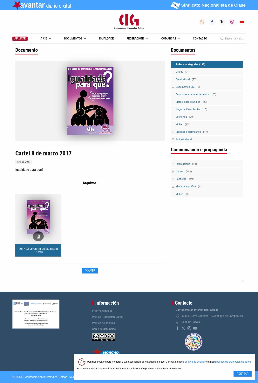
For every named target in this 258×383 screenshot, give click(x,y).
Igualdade (106, 38)
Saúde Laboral (184, 139)
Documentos (75, 38)
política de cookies (195, 361)
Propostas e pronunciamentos (196, 94)
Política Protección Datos (107, 316)
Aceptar (242, 373)
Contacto (200, 38)
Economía (185, 116)
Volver (90, 270)
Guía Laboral (186, 79)
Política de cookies (103, 322)
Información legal (102, 310)
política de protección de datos (233, 361)
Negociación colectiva (191, 109)
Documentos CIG (188, 86)
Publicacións (186, 163)
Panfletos (185, 178)
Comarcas (170, 38)
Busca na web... (232, 38)
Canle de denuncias (104, 328)
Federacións (137, 38)
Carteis (184, 171)
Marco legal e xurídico (191, 101)
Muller (182, 124)
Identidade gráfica (189, 186)
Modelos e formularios (192, 131)
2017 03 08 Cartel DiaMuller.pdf (38, 250)
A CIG (46, 38)
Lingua (182, 71)
